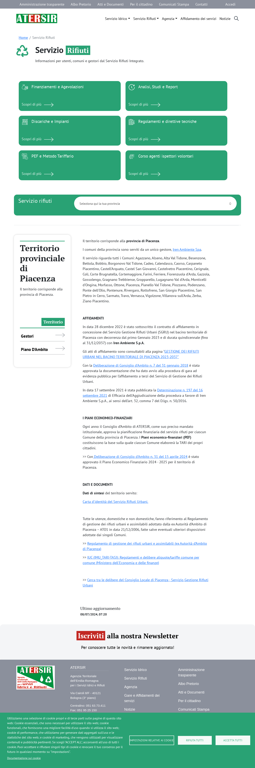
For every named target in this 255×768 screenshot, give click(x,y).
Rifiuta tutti (194, 740)
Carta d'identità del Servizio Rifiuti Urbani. (115, 501)
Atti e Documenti (110, 4)
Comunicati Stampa (174, 4)
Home (23, 37)
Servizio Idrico (116, 18)
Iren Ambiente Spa (187, 249)
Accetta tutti (232, 740)
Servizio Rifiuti (144, 18)
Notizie (225, 18)
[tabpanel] (159, 411)
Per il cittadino (141, 4)
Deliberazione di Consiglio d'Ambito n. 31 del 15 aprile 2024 (140, 456)
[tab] (42, 322)
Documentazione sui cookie (24, 758)
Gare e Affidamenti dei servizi (142, 698)
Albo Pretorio (81, 4)
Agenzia (168, 18)
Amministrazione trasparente (42, 4)
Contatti (201, 4)
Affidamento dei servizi (198, 18)
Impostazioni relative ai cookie (152, 740)
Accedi (230, 4)
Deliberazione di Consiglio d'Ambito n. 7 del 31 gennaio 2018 (140, 365)
